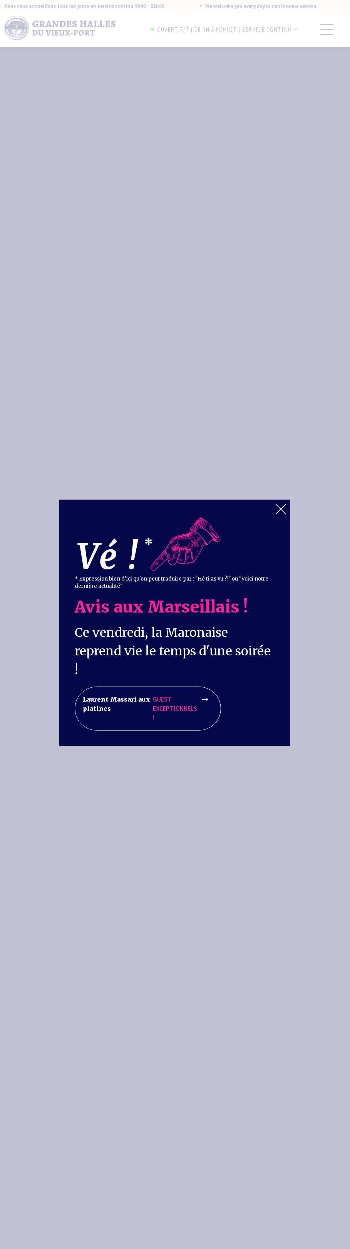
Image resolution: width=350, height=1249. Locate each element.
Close (280, 509)
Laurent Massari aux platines (145, 708)
